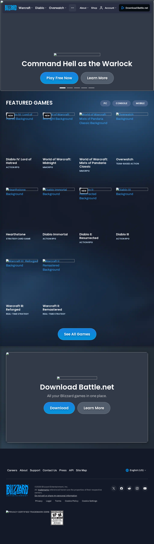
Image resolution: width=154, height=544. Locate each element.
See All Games (77, 334)
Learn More (61, 77)
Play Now (94, 77)
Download (59, 408)
